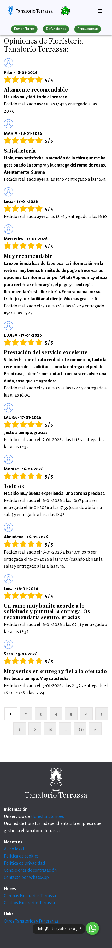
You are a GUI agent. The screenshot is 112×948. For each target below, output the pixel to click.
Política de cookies (21, 856)
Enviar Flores (24, 29)
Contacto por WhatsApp (26, 877)
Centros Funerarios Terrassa (29, 903)
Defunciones (56, 29)
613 (81, 729)
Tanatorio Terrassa (34, 11)
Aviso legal (14, 849)
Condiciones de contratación (30, 870)
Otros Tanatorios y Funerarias (31, 921)
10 (50, 729)
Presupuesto (87, 29)
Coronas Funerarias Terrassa (30, 895)
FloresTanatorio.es (47, 816)
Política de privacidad (24, 863)
